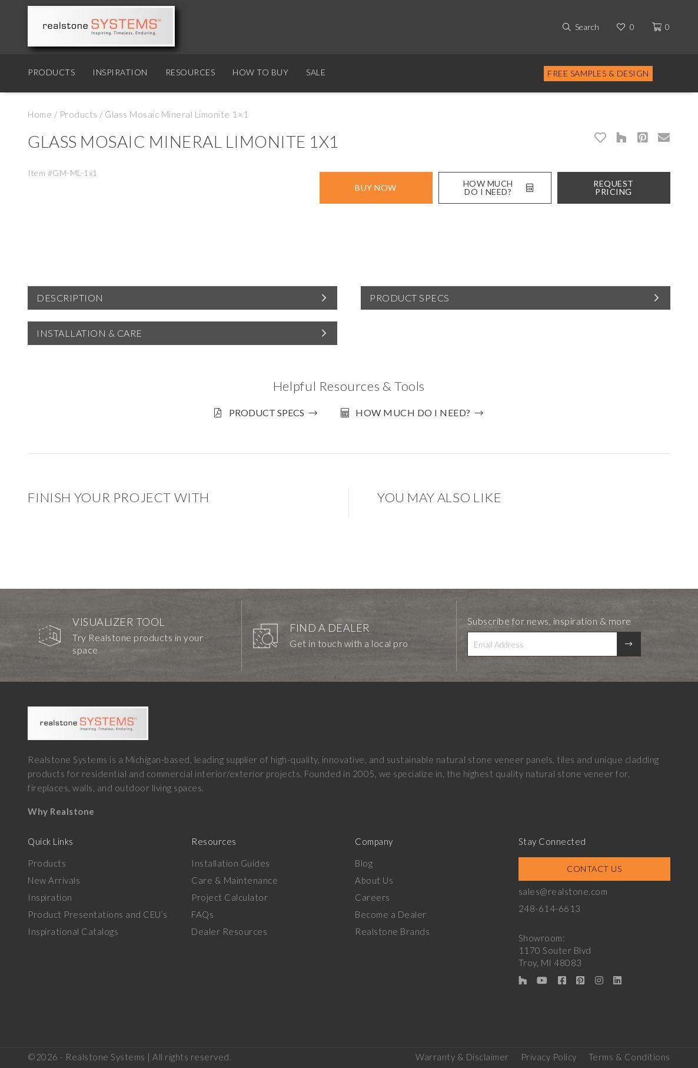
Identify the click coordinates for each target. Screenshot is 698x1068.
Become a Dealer (391, 914)
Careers (372, 897)
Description (70, 297)
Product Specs (410, 297)
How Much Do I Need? (498, 187)
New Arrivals (54, 880)
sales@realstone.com (563, 891)
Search (587, 27)
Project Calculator (229, 897)
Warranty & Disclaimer (462, 1057)
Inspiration (120, 72)
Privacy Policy (549, 1057)
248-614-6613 (549, 908)
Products (51, 72)
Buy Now (376, 188)
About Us (374, 880)
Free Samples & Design (598, 73)
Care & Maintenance (234, 880)
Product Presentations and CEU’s (98, 914)
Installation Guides (230, 863)
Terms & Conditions (629, 1057)
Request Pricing (613, 187)
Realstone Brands (392, 931)
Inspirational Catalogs (73, 931)
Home (40, 114)
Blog (364, 863)
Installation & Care (89, 333)
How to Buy (260, 72)
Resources (190, 72)
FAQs (202, 914)
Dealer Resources (229, 931)
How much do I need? (413, 412)
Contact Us (594, 869)
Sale (315, 72)
